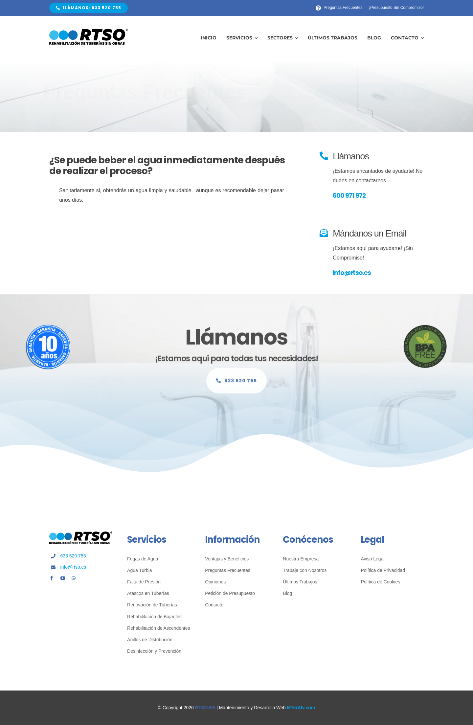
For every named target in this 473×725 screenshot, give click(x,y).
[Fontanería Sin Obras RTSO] (88, 31)
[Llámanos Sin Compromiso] (236, 383)
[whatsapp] (74, 578)
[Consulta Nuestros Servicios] (367, 93)
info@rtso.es (353, 272)
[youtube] (62, 578)
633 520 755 (73, 555)
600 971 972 (350, 195)
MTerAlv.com (301, 707)
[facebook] (51, 578)
